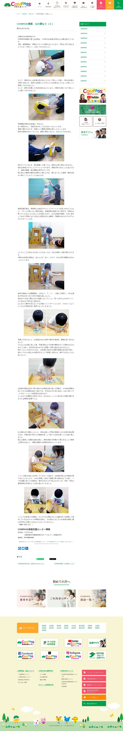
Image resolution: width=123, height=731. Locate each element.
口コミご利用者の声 (83, 5)
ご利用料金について (23, 674)
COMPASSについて (66, 5)
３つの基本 (43, 674)
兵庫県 (44, 628)
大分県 (74, 625)
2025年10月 (84, 38)
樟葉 (20, 557)
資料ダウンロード (101, 5)
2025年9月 (84, 43)
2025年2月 (84, 76)
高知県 (44, 630)
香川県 (74, 628)
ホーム (39, 4)
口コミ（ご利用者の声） (46, 685)
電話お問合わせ (118, 5)
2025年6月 (84, 57)
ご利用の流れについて (24, 677)
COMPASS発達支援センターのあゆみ (70, 682)
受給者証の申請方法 (23, 679)
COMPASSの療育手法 (74, 5)
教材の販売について (67, 679)
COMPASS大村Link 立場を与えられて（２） (31, 563)
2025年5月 (84, 62)
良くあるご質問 (22, 682)
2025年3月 (84, 71)
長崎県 (66, 625)
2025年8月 (84, 47)
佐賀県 (51, 625)
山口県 (59, 628)
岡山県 (66, 628)
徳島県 (97, 628)
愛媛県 (90, 628)
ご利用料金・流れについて (25, 671)
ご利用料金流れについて (57, 5)
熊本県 (59, 625)
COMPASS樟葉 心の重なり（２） (64, 563)
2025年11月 (84, 33)
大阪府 (97, 625)
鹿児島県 (82, 625)
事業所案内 (48, 4)
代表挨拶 (64, 686)
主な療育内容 (43, 677)
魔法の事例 (43, 679)
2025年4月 (84, 66)
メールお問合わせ (109, 5)
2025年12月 (84, 28)
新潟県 (51, 628)
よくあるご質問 (92, 5)
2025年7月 (84, 52)
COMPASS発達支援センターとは (70, 675)
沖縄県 (90, 625)
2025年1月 (84, 81)
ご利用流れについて (86, 121)
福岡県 (44, 625)
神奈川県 (82, 628)
